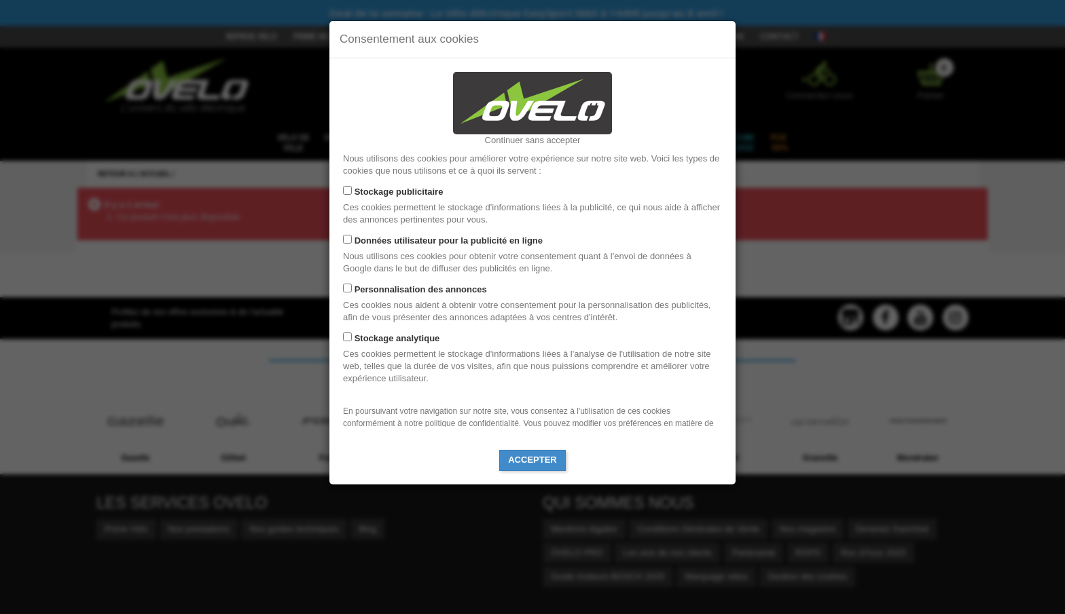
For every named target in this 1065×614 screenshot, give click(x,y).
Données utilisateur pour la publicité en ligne (449, 240)
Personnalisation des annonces (421, 289)
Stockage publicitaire (399, 192)
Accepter (532, 460)
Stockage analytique (397, 338)
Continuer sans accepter (533, 140)
